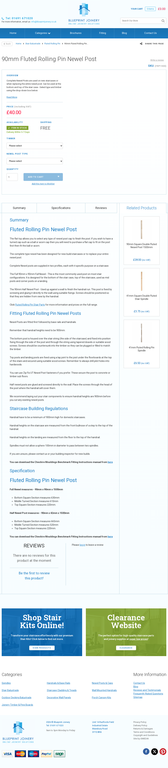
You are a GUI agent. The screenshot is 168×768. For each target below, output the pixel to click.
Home (13, 33)
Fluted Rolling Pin (52, 43)
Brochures (75, 33)
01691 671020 (56, 725)
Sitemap (137, 697)
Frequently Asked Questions (148, 693)
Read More (12, 97)
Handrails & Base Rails (58, 683)
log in (82, 545)
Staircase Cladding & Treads (62, 690)
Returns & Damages (143, 728)
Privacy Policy (139, 722)
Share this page (152, 43)
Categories (42, 33)
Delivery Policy (140, 725)
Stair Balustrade (32, 43)
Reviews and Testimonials (147, 690)
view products (42, 648)
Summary (19, 208)
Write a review (157, 60)
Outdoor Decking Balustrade (16, 697)
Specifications (61, 208)
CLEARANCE (126, 648)
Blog (124, 33)
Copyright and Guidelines (145, 735)
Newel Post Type (17, 154)
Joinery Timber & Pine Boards (17, 704)
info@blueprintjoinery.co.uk (43, 22)
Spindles (6, 683)
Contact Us (150, 33)
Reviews (101, 208)
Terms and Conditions (144, 732)
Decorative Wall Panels (59, 697)
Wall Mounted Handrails (104, 690)
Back (7, 44)
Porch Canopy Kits (101, 697)
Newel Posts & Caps (102, 683)
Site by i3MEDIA (141, 738)
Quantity (12, 169)
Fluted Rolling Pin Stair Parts (30, 304)
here (110, 462)
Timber (11, 138)
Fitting (102, 33)
